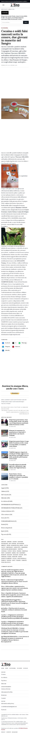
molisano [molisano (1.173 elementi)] (15, 554)
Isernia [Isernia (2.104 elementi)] (14, 552)
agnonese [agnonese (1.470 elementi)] (20, 541)
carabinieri (7, 399)
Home (2, 668)
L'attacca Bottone (6, 511)
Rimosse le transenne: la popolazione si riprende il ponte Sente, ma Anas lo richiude (17, 433)
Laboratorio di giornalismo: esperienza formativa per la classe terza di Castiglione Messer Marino (14, 581)
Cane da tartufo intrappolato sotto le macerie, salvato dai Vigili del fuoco (14, 574)
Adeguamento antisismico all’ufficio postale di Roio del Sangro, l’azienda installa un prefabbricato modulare (15, 616)
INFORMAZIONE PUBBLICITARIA (10, 508)
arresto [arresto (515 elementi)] (3, 545)
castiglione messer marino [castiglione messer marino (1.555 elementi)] (9, 549)
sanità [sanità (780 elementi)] (20, 556)
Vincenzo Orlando (6, 403)
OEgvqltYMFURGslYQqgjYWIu (10, 600)
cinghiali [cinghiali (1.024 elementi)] (4, 551)
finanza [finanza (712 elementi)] (19, 551)
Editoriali (3, 683)
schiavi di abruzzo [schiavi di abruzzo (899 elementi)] (6, 558)
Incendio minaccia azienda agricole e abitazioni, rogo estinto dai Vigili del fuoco (17, 466)
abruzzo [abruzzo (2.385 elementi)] (9, 541)
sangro (10, 401)
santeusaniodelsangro (18, 401)
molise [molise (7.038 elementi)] (21, 554)
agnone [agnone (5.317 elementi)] (15, 541)
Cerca (26, 22)
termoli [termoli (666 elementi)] (3, 560)
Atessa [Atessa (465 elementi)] (9, 545)
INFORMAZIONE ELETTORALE (10, 504)
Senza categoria (5, 527)
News (2, 518)
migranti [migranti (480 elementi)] (3, 554)
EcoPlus (25, 668)
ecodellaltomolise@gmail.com (9, 706)
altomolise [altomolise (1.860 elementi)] (4, 543)
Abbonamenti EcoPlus (6, 692)
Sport (2, 531)
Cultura (3, 491)
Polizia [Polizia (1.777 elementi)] (9, 556)
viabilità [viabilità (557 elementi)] (24, 560)
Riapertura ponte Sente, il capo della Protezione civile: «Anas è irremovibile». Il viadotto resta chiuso (19, 443)
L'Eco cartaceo (5, 514)
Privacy (3, 732)
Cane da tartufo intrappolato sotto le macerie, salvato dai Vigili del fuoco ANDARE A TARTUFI (12, 571)
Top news (4, 534)
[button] (9, 176)
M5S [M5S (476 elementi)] (18, 552)
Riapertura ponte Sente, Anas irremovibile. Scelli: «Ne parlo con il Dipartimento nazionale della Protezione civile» (14, 17)
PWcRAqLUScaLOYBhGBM (9, 628)
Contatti (3, 698)
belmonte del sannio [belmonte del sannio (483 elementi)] (17, 545)
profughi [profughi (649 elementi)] (14, 556)
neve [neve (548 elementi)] (25, 554)
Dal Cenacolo (5, 494)
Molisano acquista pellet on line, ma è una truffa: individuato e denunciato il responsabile (15, 412)
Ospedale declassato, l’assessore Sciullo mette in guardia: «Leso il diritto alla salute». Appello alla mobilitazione (14, 594)
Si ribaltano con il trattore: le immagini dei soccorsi (14, 408)
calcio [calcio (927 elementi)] (3, 547)
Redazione (4, 695)
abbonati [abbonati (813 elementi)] (3, 541)
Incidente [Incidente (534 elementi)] (8, 552)
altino (2, 399)
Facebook (3, 709)
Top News (19, 668)
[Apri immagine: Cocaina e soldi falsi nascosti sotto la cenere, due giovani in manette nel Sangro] (15, 108)
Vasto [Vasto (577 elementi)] (13, 560)
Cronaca (3, 674)
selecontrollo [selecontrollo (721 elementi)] (21, 558)
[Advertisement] (15, 83)
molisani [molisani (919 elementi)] (9, 554)
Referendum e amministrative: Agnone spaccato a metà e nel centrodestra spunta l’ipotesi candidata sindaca (14, 588)
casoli (11, 399)
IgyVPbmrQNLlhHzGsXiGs (9, 636)
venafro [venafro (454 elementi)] (18, 560)
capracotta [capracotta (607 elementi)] (17, 547)
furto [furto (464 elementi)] (3, 552)
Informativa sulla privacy (7, 703)
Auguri (3, 488)
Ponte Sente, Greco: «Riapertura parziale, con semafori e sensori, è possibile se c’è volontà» (18, 476)
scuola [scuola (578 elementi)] (15, 558)
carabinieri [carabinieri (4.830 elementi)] (24, 547)
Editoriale (4, 498)
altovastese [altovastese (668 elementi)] (20, 543)
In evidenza (4, 27)
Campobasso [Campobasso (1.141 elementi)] (9, 547)
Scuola (3, 524)
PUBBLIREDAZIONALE (7, 521)
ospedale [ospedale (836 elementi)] (4, 556)
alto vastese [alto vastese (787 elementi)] (12, 543)
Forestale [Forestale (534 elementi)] (25, 551)
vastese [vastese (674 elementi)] (9, 560)
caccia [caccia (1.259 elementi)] (26, 545)
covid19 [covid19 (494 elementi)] (9, 551)
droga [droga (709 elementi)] (14, 551)
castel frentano (18, 399)
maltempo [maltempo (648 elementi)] (22, 552)
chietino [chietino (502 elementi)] (20, 549)
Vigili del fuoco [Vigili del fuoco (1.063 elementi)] (6, 562)
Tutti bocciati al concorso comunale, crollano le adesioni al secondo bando (14, 609)
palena (6, 401)
